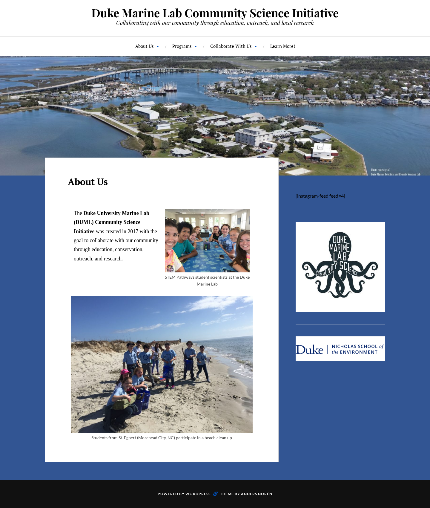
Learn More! (282, 46)
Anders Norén (256, 494)
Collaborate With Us (231, 46)
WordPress (198, 494)
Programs (182, 46)
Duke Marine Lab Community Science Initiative (215, 12)
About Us (144, 46)
